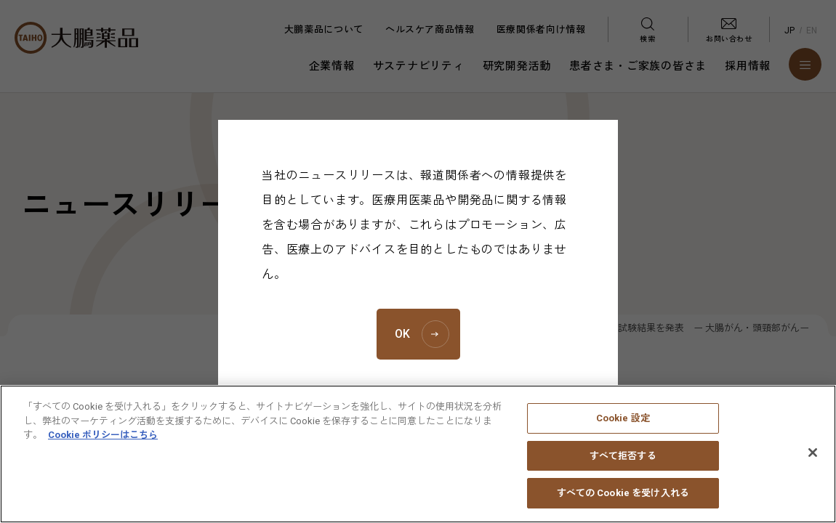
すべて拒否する (623, 463)
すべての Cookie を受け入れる (623, 501)
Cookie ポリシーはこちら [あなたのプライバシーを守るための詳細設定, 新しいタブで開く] (103, 443)
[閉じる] (813, 461)
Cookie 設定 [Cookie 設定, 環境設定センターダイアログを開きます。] (623, 426)
